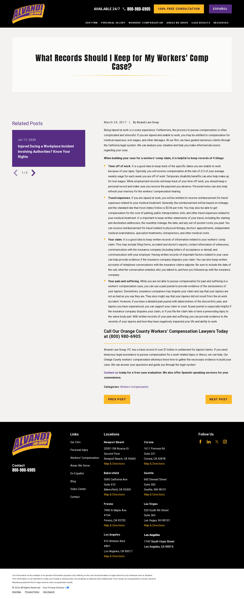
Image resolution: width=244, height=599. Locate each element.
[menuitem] (16, 592)
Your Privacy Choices (55, 587)
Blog (73, 481)
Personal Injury (79, 450)
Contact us (111, 372)
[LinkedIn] (209, 442)
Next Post (219, 399)
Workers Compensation (134, 386)
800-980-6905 (138, 9)
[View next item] (33, 173)
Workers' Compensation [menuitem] (146, 22)
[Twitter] (217, 442)
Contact (75, 497)
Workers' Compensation (84, 457)
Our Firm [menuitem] (91, 22)
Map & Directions (114, 463)
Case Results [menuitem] (200, 22)
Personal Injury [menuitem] (113, 22)
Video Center (78, 489)
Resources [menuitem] (221, 22)
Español (220, 8)
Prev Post (117, 399)
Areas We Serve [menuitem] (177, 22)
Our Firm (75, 442)
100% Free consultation (179, 8)
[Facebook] (200, 442)
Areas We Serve (80, 465)
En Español (77, 473)
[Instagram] (225, 442)
